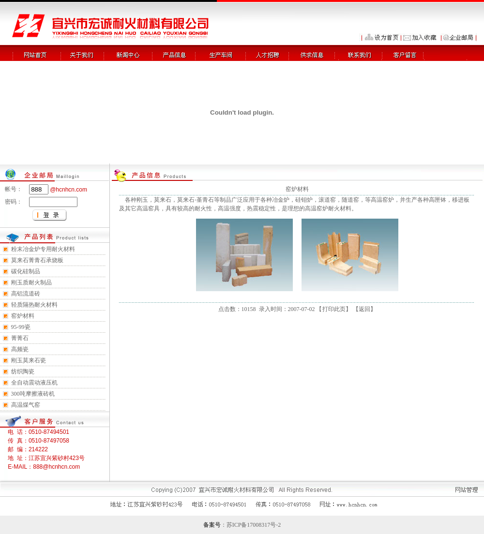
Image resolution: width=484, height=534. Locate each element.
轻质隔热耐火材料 (34, 304)
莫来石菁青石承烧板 (37, 260)
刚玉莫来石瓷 (28, 360)
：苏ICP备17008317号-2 (251, 524)
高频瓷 (20, 349)
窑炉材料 (22, 315)
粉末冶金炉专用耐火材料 (43, 249)
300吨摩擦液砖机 (33, 393)
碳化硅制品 (25, 271)
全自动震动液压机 (34, 382)
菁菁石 (20, 338)
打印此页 (334, 309)
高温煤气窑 (25, 404)
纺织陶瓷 (22, 371)
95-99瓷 (20, 327)
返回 (364, 309)
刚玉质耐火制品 (31, 282)
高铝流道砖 (25, 293)
